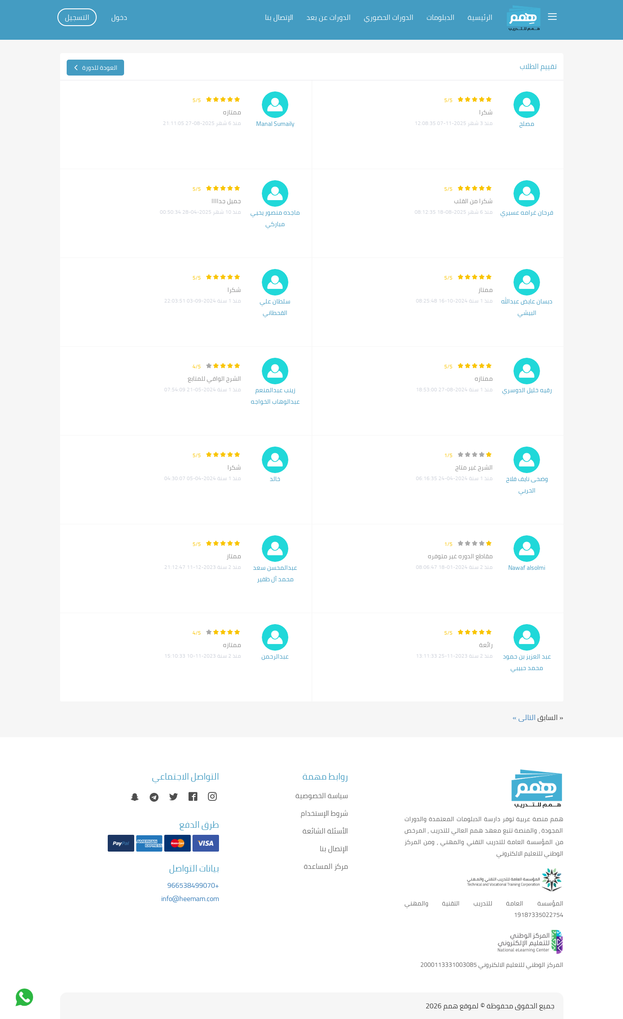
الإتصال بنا (279, 17)
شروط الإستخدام (324, 813)
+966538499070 (193, 885)
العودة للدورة (95, 67)
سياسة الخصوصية (321, 795)
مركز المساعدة (326, 866)
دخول (119, 17)
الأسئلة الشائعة (325, 830)
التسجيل (77, 17)
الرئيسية (480, 17)
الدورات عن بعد (328, 17)
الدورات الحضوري (388, 17)
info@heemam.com (190, 898)
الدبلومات (440, 17)
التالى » (524, 717)
